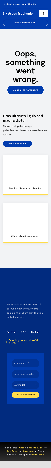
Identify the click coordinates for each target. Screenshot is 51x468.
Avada (21, 448)
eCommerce (28, 451)
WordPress (12, 451)
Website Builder (36, 448)
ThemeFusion (37, 455)
